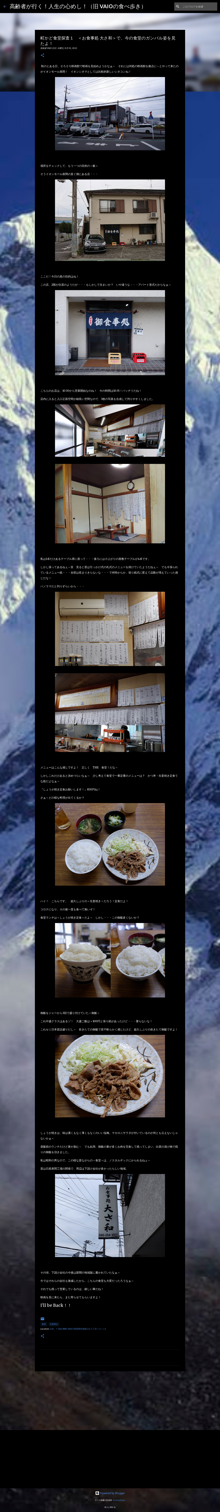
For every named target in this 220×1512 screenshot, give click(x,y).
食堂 (44, 1324)
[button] (42, 55)
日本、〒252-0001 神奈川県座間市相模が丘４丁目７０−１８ (78, 1329)
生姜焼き (54, 1324)
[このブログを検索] (199, 6)
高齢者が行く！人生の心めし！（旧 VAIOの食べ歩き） (78, 6)
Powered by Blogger (110, 1493)
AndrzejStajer (119, 1500)
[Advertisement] (110, 1400)
